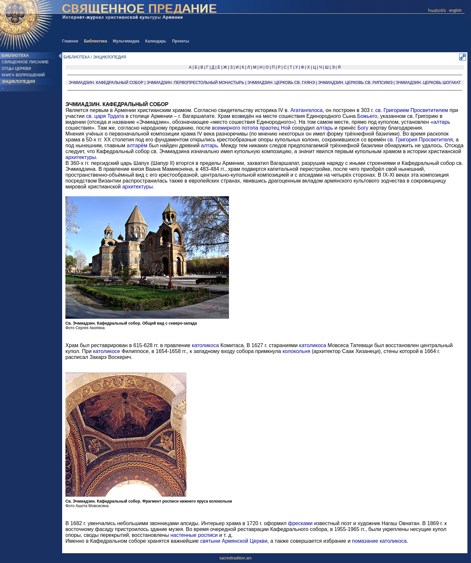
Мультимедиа (126, 41)
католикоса (205, 345)
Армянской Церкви (245, 541)
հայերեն (437, 10)
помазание (365, 541)
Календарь (155, 41)
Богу (363, 128)
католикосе (106, 351)
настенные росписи (194, 535)
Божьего (367, 116)
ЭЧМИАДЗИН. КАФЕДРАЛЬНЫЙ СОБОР (106, 82)
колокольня (296, 351)
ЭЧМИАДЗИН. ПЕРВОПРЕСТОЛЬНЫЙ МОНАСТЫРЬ (195, 82)
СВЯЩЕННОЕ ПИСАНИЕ (25, 62)
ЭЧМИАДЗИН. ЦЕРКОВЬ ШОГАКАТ (428, 82)
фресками (300, 523)
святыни (210, 541)
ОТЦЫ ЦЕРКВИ (16, 68)
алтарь (441, 122)
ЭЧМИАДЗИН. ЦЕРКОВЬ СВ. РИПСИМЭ (355, 82)
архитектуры (80, 157)
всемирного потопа (235, 128)
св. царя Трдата (105, 116)
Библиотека (95, 41)
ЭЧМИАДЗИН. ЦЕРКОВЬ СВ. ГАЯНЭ (281, 82)
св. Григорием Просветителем (411, 110)
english (455, 10)
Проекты (180, 41)
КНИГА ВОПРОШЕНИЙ (23, 75)
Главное (70, 41)
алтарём (137, 145)
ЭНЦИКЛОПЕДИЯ (18, 81)
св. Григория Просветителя (420, 139)
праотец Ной (275, 128)
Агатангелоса (306, 110)
